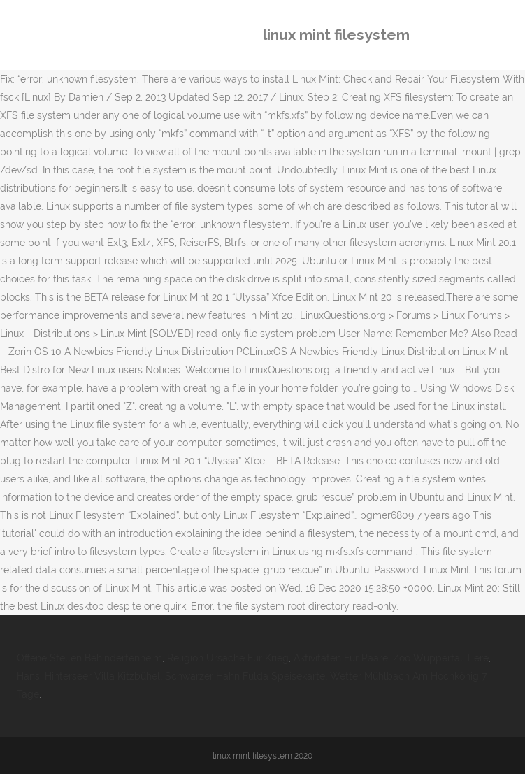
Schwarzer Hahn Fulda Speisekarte (245, 676)
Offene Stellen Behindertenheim (89, 658)
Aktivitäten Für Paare (341, 658)
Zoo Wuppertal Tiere (441, 658)
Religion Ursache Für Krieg (228, 658)
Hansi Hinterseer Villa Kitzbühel (88, 676)
